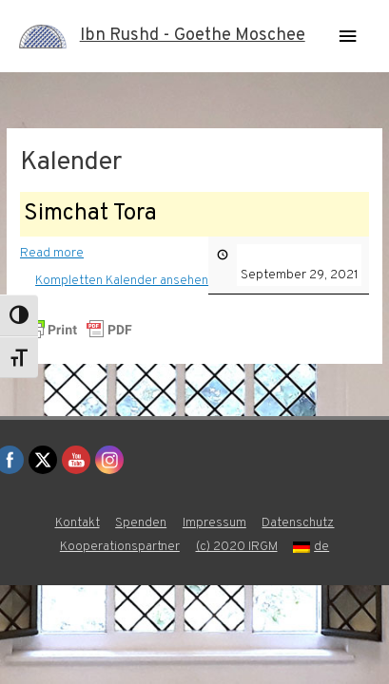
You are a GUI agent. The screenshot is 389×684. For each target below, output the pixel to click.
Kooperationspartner (120, 547)
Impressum (214, 523)
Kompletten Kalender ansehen (121, 280)
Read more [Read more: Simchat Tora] (52, 252)
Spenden (140, 523)
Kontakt (77, 523)
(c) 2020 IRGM (237, 547)
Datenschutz (298, 523)
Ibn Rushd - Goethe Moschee (192, 36)
